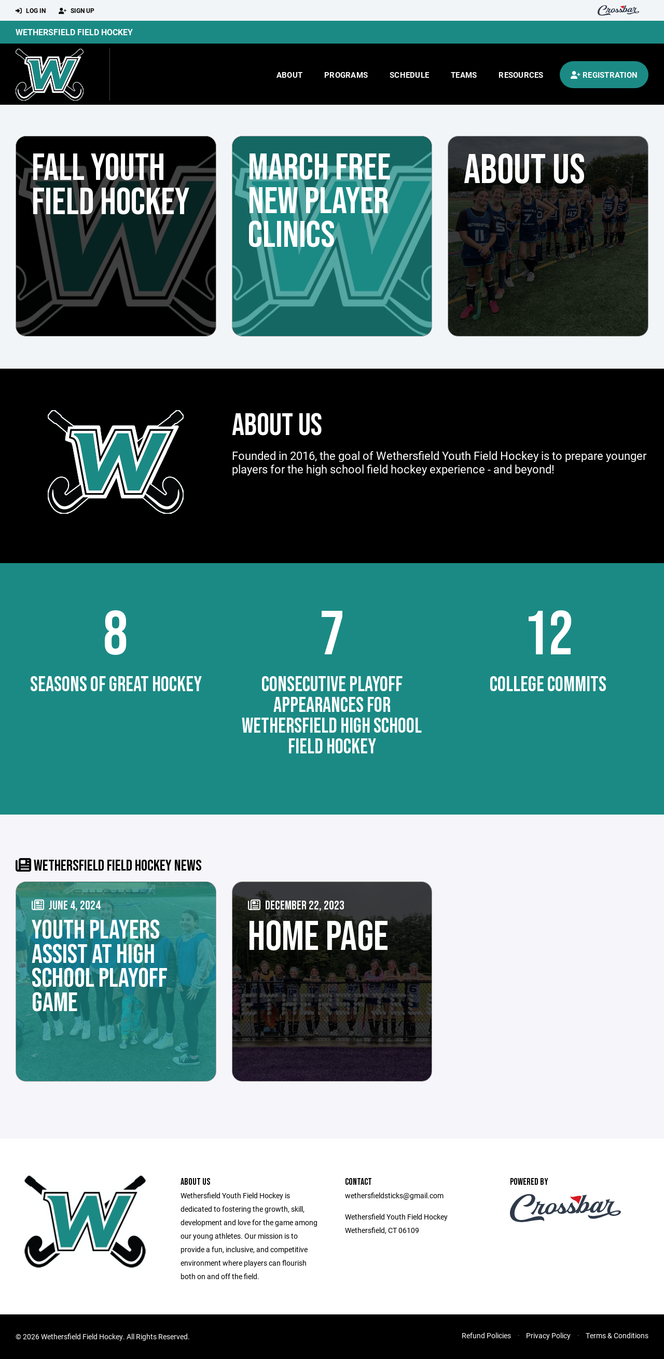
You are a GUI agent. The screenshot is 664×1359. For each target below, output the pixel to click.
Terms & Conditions (617, 1335)
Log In (31, 11)
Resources (521, 74)
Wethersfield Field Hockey (74, 31)
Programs (346, 74)
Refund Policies (486, 1335)
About (289, 74)
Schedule (409, 74)
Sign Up (76, 11)
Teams (464, 74)
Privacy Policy (548, 1335)
